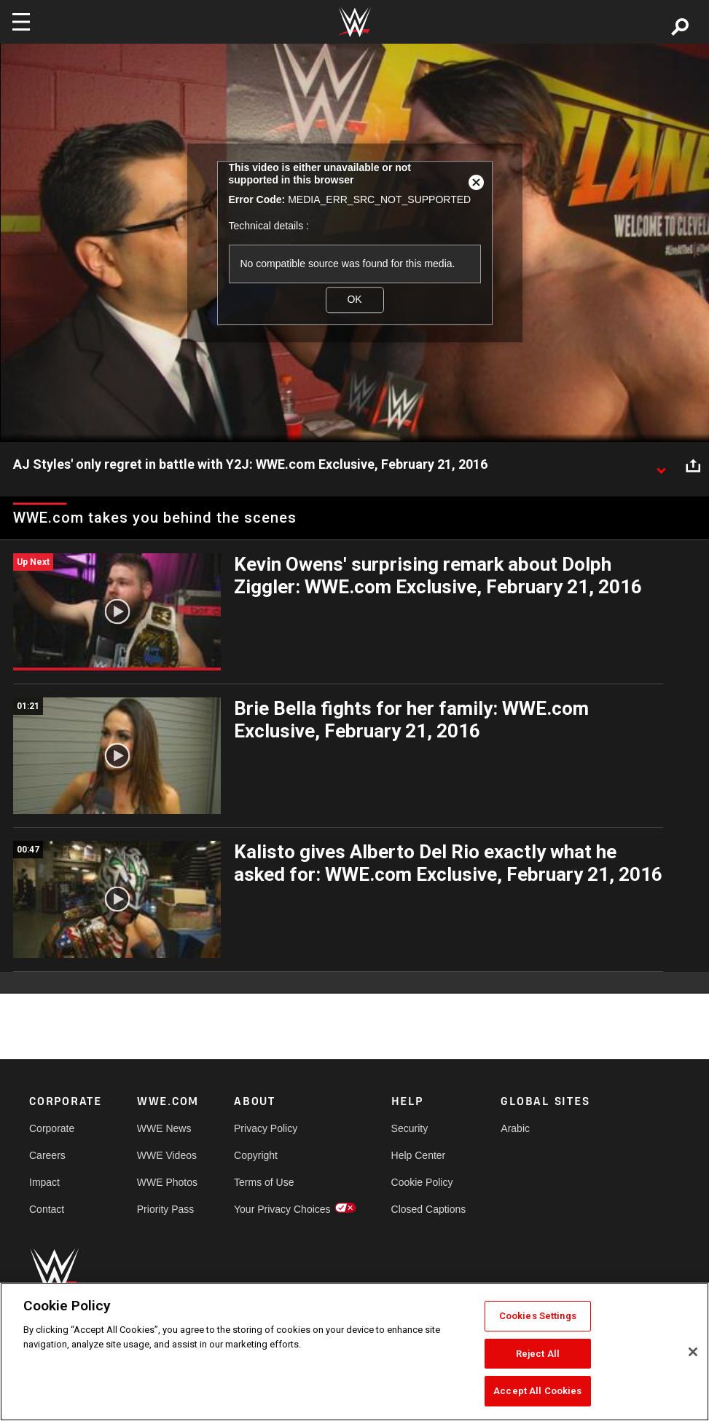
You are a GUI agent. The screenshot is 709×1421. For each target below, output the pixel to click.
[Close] (693, 1352)
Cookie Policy (422, 1182)
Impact (44, 1182)
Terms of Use (264, 1182)
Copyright (256, 1155)
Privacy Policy (265, 1128)
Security (409, 1128)
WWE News (164, 1128)
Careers (47, 1155)
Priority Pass (166, 1209)
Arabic (515, 1128)
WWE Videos (167, 1155)
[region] (354, 1352)
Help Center (418, 1155)
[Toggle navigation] (21, 22)
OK (354, 299)
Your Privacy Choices (282, 1209)
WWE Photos (167, 1182)
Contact (46, 1209)
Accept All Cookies (537, 1390)
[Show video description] (661, 465)
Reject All (538, 1353)
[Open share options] (693, 465)
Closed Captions (428, 1209)
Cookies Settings (537, 1315)
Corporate (51, 1128)
